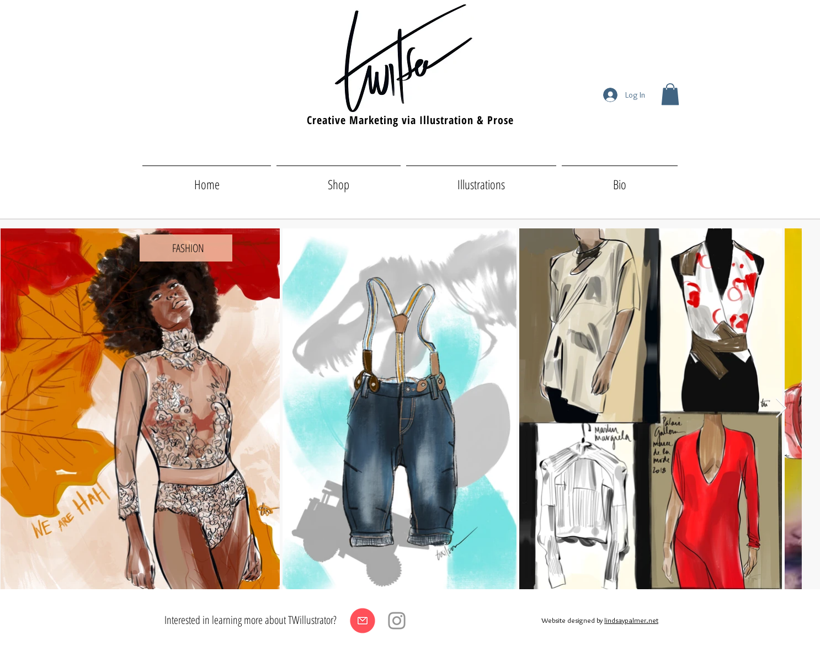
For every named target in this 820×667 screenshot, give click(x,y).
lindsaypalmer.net (631, 620)
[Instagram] (396, 620)
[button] (670, 94)
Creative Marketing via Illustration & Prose (410, 120)
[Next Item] (781, 408)
